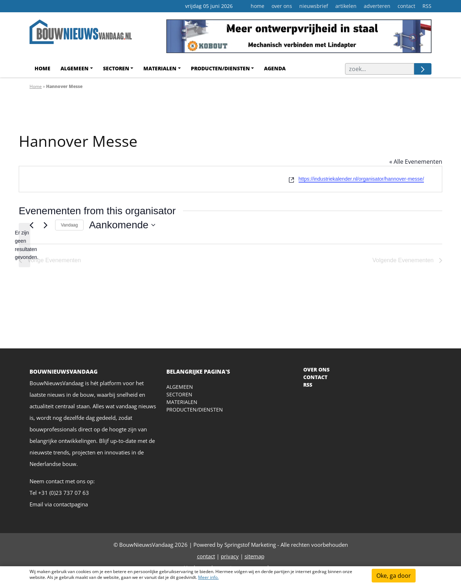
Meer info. (208, 577)
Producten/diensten (194, 409)
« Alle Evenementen (415, 162)
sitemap (254, 556)
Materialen (159, 68)
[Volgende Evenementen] (45, 225)
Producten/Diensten (220, 68)
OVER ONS (316, 369)
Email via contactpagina (59, 504)
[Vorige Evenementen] (31, 225)
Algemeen (75, 68)
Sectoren (116, 68)
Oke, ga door (393, 576)
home (257, 6)
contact (406, 6)
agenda (275, 68)
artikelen (346, 6)
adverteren (377, 6)
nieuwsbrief (313, 6)
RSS (426, 6)
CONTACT (315, 377)
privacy (230, 556)
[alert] (24, 245)
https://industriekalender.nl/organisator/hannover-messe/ (361, 179)
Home (42, 68)
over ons (282, 6)
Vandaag (69, 225)
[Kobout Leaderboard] (298, 38)
